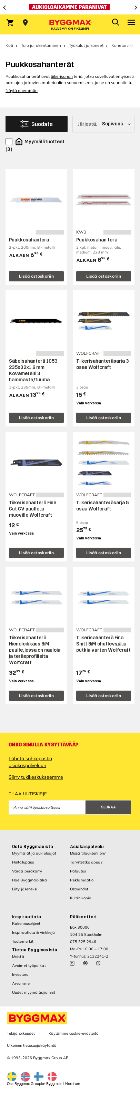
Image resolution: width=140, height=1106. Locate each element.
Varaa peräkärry (27, 871)
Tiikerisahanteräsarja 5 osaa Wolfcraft (102, 506)
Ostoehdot (79, 889)
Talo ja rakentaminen (41, 45)
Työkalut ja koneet (86, 45)
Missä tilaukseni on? (88, 853)
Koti (9, 45)
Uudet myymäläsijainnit (33, 992)
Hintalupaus (23, 862)
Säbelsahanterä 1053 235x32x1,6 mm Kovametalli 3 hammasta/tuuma (33, 370)
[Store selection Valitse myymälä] (25, 22)
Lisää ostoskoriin (36, 276)
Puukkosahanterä (29, 240)
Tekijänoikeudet (21, 1033)
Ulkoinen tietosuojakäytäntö (31, 1045)
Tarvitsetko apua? (86, 862)
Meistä (18, 956)
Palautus (78, 871)
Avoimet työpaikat (29, 965)
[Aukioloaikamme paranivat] (70, 7)
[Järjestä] (103, 124)
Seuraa (108, 807)
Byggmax (53, 1084)
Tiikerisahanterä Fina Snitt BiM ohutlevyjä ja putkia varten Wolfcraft (103, 644)
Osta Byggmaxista (32, 846)
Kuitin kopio (80, 898)
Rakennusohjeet (26, 923)
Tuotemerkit (22, 941)
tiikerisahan (62, 76)
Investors (20, 974)
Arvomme (21, 983)
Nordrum (72, 1084)
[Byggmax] (70, 24)
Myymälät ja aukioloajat (34, 853)
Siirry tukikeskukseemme (36, 777)
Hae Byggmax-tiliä (29, 880)
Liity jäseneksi (25, 889)
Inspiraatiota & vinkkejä (33, 932)
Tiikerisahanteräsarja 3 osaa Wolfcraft (102, 364)
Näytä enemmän (22, 90)
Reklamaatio (81, 880)
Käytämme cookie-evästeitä (74, 1033)
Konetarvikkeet (125, 45)
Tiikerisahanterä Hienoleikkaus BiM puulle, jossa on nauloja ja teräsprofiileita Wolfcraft (34, 650)
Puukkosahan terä (96, 240)
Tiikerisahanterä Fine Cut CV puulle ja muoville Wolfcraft (32, 509)
